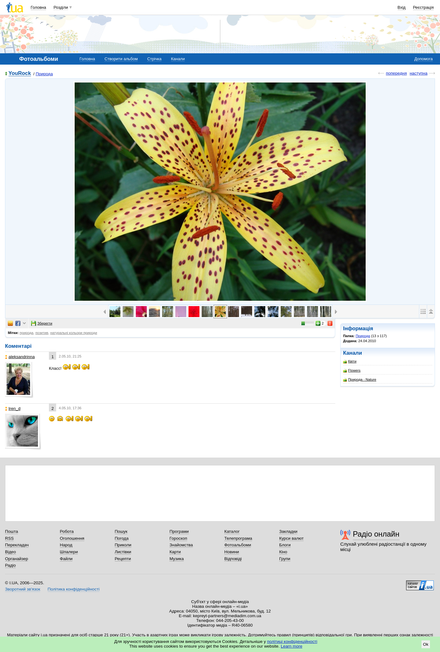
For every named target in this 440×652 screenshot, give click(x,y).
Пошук (121, 531)
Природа (44, 74)
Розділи (61, 7)
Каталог (232, 531)
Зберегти (41, 323)
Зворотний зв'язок (22, 589)
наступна (418, 73)
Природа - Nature (359, 380)
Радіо (10, 565)
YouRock (19, 73)
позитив (41, 333)
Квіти (350, 361)
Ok (425, 644)
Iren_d (12, 408)
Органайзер (16, 558)
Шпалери (69, 551)
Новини (231, 551)
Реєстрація (423, 7)
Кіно (283, 551)
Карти (175, 551)
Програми (178, 531)
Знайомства (181, 545)
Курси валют (291, 538)
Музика (176, 558)
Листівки (123, 551)
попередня (396, 73)
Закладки (288, 531)
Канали (178, 58)
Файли (66, 558)
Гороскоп (178, 538)
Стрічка (154, 58)
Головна (38, 7)
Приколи (123, 545)
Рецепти (123, 558)
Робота (67, 531)
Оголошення (72, 538)
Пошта (11, 531)
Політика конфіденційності (73, 589)
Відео (10, 551)
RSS (9, 538)
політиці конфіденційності (292, 641)
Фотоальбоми (237, 545)
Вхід (402, 7)
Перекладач (17, 545)
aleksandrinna (20, 356)
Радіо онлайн (376, 534)
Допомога (423, 58)
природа (27, 333)
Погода (122, 538)
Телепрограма (238, 538)
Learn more (291, 646)
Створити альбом (121, 58)
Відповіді (233, 558)
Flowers (352, 370)
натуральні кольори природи (73, 333)
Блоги (285, 545)
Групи (284, 558)
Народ (66, 545)
